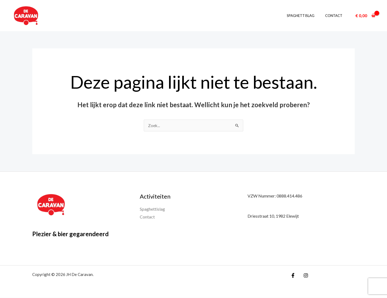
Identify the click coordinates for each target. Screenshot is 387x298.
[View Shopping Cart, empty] (365, 15)
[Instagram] (304, 275)
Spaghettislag (306, 15)
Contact (335, 15)
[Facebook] (293, 275)
